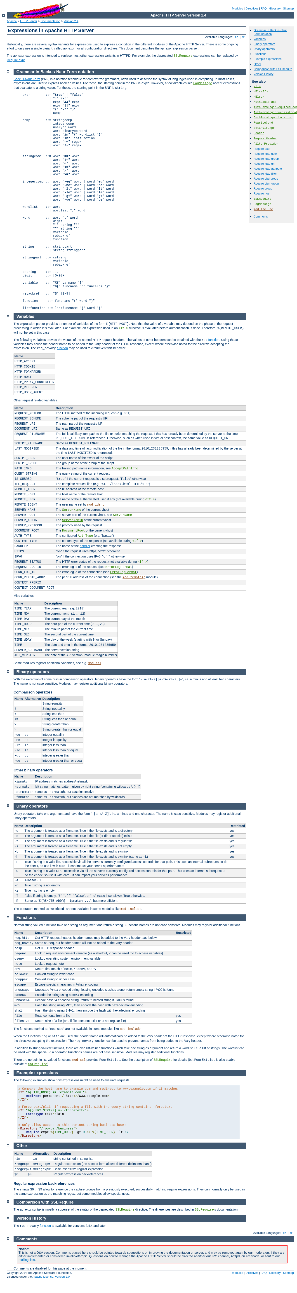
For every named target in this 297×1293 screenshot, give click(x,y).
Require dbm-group (266, 183)
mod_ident (95, 504)
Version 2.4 (71, 21)
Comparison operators (33, 692)
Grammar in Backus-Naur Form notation (270, 32)
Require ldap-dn (264, 163)
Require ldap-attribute (268, 168)
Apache (12, 21)
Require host (262, 193)
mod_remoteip (134, 577)
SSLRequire (183, 56)
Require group (263, 188)
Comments (261, 216)
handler (85, 546)
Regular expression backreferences (44, 1183)
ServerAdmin (72, 520)
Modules (237, 8)
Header (259, 133)
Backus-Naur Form (27, 79)
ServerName (71, 510)
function (213, 340)
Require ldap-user (265, 153)
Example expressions (268, 59)
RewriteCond (263, 122)
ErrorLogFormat (118, 567)
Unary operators (264, 49)
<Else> (259, 96)
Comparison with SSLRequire (273, 69)
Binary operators (264, 44)
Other (257, 64)
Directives (251, 8)
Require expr (16, 60)
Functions (260, 54)
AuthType (85, 536)
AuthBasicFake (265, 102)
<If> (257, 86)
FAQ (264, 8)
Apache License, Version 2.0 (51, 1276)
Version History (263, 74)
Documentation (50, 21)
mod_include (263, 209)
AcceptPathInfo (125, 468)
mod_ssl (94, 663)
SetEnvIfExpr (264, 128)
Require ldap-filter (265, 173)
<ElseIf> (261, 91)
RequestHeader (265, 138)
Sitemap (288, 8)
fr (243, 37)
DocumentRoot (73, 530)
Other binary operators (33, 770)
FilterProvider (266, 143)
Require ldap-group (266, 158)
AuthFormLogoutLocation (273, 117)
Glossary (274, 8)
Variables (260, 39)
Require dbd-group (266, 178)
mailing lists (27, 1260)
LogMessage (262, 204)
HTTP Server (28, 21)
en (236, 37)
